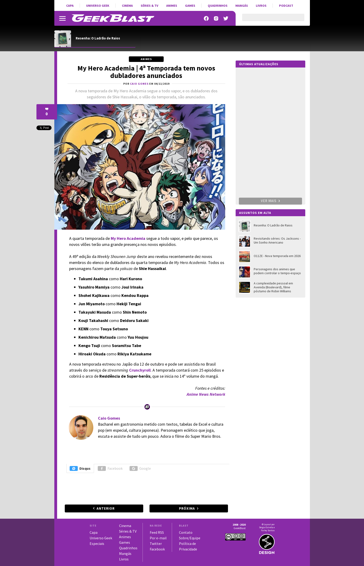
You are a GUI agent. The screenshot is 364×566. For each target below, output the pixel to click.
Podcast (286, 5)
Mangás (241, 5)
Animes (171, 5)
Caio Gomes (109, 418)
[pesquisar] (269, 20)
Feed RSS (157, 532)
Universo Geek (97, 5)
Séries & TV (149, 5)
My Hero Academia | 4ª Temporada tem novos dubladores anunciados (146, 72)
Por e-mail (158, 538)
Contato (185, 532)
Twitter (156, 543)
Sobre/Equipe (189, 538)
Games (190, 5)
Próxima (187, 508)
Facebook (110, 468)
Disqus (80, 468)
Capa (70, 5)
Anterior (106, 508)
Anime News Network (206, 394)
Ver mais (270, 201)
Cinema (127, 5)
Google (140, 468)
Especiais (97, 543)
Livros (261, 5)
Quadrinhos (218, 5)
